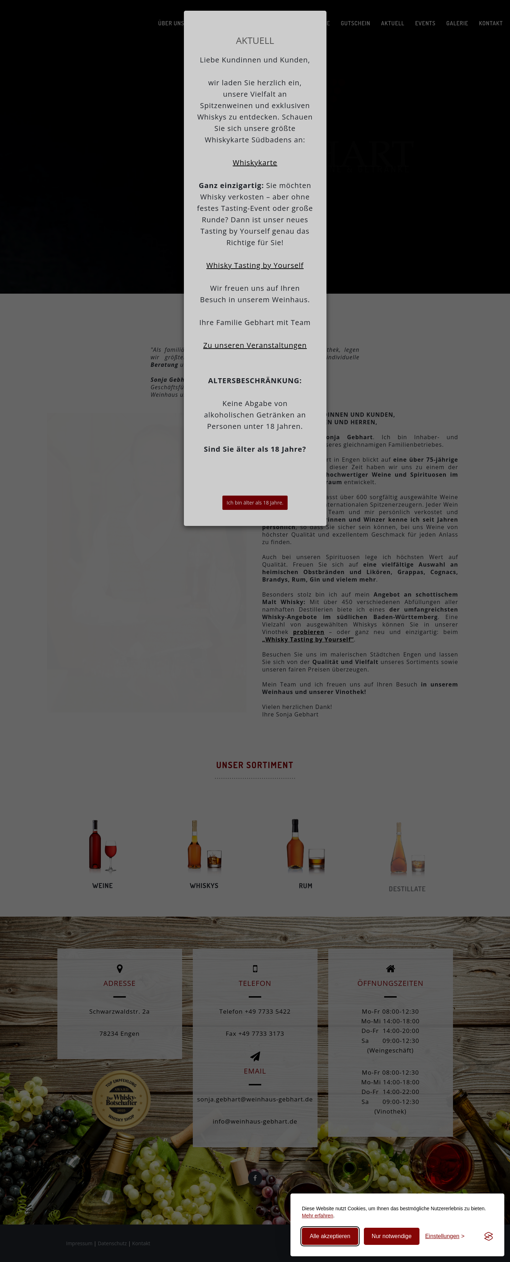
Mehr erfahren (317, 1215)
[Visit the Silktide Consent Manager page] (488, 1236)
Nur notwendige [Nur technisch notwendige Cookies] (392, 1236)
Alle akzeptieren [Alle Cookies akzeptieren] (330, 1236)
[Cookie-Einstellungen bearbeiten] (444, 1236)
